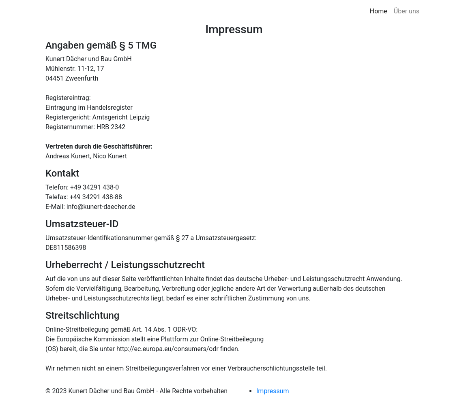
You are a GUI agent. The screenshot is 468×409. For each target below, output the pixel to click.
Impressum (272, 391)
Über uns (406, 11)
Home (378, 11)
